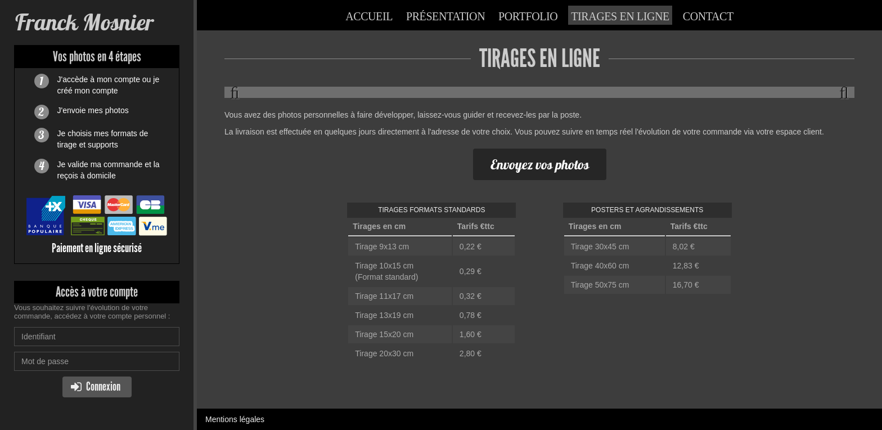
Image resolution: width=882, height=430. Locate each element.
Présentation (445, 16)
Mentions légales (234, 419)
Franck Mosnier (84, 22)
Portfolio (527, 16)
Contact (708, 16)
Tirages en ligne (620, 16)
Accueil (369, 16)
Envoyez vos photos (539, 164)
